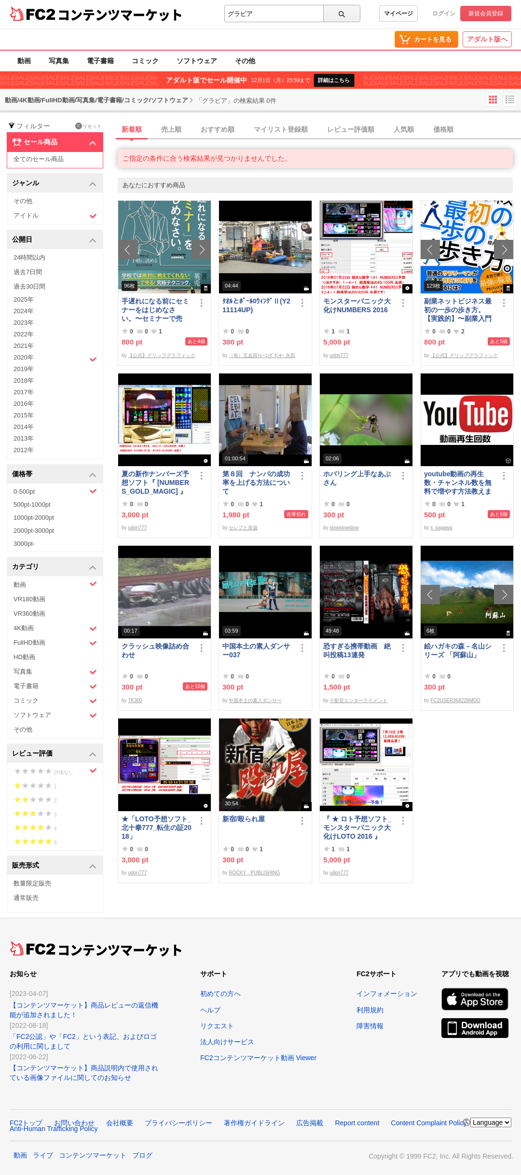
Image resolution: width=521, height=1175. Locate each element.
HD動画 (24, 657)
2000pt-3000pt (34, 530)
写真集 (59, 61)
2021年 (24, 345)
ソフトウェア (197, 61)
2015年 (24, 415)
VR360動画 (29, 613)
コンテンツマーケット (120, 14)
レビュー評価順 (350, 129)
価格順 (443, 129)
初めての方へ (220, 993)
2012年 (24, 450)
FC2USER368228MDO (455, 700)
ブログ (142, 1155)
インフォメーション (386, 993)
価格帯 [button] (54, 474)
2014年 (24, 426)
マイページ (398, 13)
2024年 (24, 311)
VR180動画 (29, 599)
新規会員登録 (485, 13)
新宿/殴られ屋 (243, 819)
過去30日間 (29, 286)
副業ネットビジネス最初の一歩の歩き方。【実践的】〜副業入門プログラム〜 (458, 310)
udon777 (338, 355)
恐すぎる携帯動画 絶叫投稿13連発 (357, 650)
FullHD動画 (55, 643)
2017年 (24, 392)
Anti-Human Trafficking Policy (54, 1129)
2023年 (24, 322)
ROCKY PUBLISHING (254, 872)
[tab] (319, 129)
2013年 (24, 438)
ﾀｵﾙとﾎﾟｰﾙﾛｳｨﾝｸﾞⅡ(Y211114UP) (256, 305)
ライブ (43, 1155)
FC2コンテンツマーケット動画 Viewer (258, 1058)
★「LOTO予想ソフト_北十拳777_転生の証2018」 (157, 827)
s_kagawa (441, 527)
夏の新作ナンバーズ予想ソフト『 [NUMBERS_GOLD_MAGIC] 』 (155, 482)
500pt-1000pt (32, 504)
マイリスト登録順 (281, 129)
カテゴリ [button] (54, 567)
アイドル (55, 216)
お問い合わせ (74, 1123)
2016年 (24, 403)
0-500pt (55, 491)
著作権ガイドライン (254, 1123)
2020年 (55, 358)
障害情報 (370, 1026)
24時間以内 (29, 257)
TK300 (135, 700)
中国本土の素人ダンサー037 (256, 650)
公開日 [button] (54, 240)
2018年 (24, 380)
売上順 (171, 129)
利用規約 (370, 1010)
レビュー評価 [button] (54, 754)
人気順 (404, 129)
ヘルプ (210, 1010)
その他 (245, 61)
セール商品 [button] (54, 142)
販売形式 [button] (54, 866)
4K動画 (55, 628)
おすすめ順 (217, 129)
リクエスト (217, 1026)
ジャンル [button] (54, 183)
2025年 (24, 299)
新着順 (132, 129)
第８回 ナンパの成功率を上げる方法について (256, 482)
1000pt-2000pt (34, 517)
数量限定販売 (32, 883)
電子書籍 (100, 61)
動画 (24, 61)
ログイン (443, 13)
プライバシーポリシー (178, 1123)
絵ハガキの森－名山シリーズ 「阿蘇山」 (458, 650)
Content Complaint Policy (428, 1123)
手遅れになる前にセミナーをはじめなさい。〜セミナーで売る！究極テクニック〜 (155, 310)
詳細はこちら (334, 80)
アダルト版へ (487, 39)
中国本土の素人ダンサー (255, 700)
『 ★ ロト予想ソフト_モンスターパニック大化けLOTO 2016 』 (357, 827)
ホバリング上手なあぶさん (357, 478)
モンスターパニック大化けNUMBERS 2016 (357, 305)
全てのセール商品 (39, 159)
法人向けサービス (227, 1042)
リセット (88, 126)
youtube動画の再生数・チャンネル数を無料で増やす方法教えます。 (458, 483)
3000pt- (24, 543)
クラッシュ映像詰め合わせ (155, 650)
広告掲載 (309, 1123)
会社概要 (119, 1123)
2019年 (24, 369)
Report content (357, 1123)
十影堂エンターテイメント (358, 700)
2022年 (24, 334)
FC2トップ (26, 1123)
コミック (145, 61)
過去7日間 (28, 272)
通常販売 (26, 897)
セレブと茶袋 (243, 527)
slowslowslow (343, 527)
